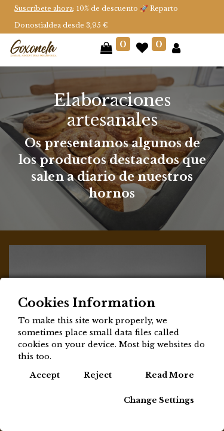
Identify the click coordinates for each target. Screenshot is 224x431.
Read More (169, 375)
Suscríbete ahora (43, 8)
